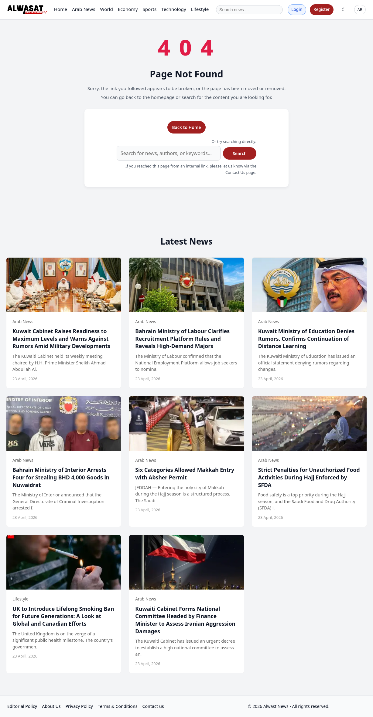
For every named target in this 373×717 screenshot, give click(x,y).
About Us (51, 706)
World (106, 9)
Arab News (83, 9)
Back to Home (186, 127)
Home (60, 9)
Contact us (153, 706)
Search (240, 153)
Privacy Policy (79, 706)
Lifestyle (200, 9)
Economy (128, 9)
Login (296, 9)
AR (360, 9)
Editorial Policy (22, 706)
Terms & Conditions (117, 706)
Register (321, 9)
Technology (173, 9)
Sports (149, 9)
